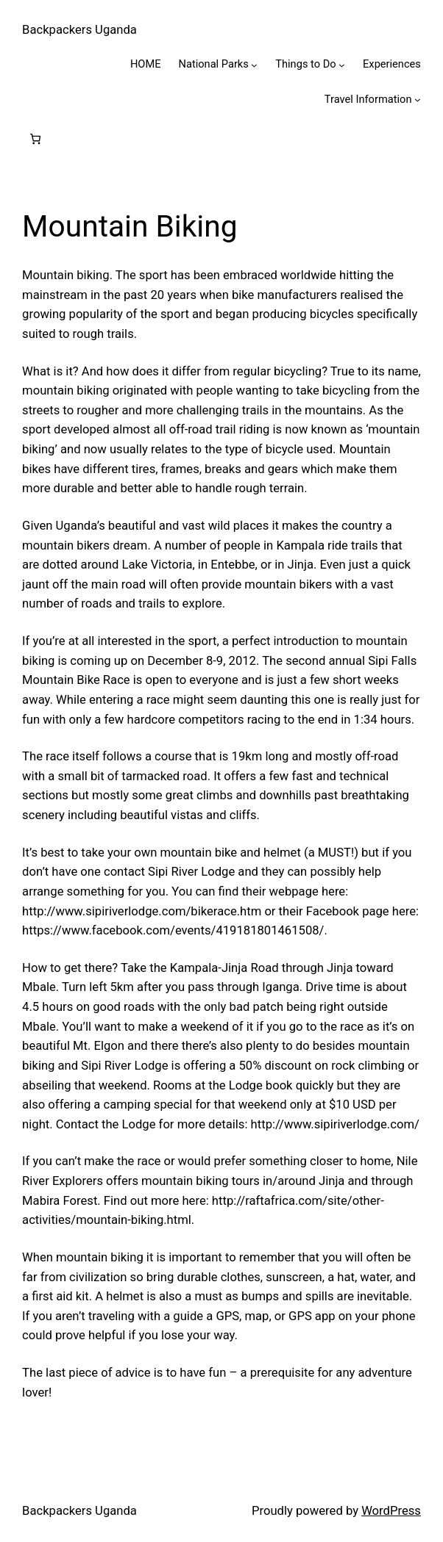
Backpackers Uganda (79, 30)
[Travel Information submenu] (417, 99)
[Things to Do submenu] (342, 64)
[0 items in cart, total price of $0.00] (35, 139)
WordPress (391, 1511)
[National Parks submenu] (254, 64)
